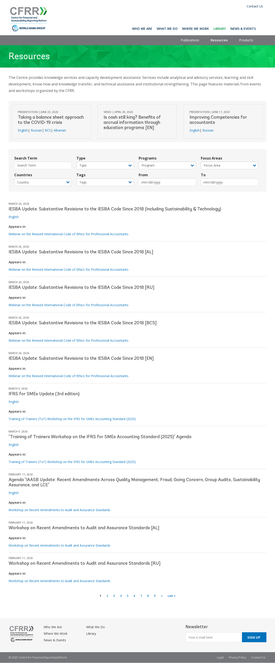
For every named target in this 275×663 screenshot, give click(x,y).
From (143, 174)
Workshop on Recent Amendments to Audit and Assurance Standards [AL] (84, 528)
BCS (48, 130)
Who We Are (142, 28)
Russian (36, 130)
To (203, 174)
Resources (219, 40)
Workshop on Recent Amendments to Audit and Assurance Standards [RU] (84, 563)
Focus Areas (211, 158)
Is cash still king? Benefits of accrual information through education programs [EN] (132, 122)
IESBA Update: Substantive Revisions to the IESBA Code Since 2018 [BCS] (82, 323)
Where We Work (195, 28)
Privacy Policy (237, 657)
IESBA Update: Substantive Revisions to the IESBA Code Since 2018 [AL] (81, 252)
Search (262, 28)
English (23, 130)
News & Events (243, 28)
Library (219, 28)
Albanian (60, 130)
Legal (220, 657)
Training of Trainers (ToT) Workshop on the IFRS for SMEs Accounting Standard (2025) (72, 419)
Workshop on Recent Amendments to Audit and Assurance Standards (59, 510)
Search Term (25, 158)
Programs (147, 158)
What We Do (167, 28)
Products (246, 40)
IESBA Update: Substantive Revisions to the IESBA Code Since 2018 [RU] (81, 287)
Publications (190, 40)
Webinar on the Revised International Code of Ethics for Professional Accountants (68, 234)
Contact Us (255, 6)
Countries (23, 174)
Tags (80, 174)
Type (80, 158)
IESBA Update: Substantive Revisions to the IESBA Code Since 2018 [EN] (81, 358)
